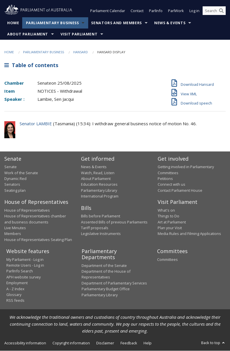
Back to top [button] (213, 342)
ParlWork (176, 11)
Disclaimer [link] (105, 343)
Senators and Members (116, 22)
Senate (10, 167)
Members (12, 233)
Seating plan (15, 190)
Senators (12, 184)
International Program (99, 196)
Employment (17, 283)
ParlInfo (156, 11)
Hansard (80, 52)
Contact (137, 11)
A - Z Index (15, 288)
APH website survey (23, 277)
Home (13, 22)
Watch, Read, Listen (97, 172)
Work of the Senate (21, 172)
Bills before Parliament (100, 216)
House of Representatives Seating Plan (38, 239)
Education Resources (99, 184)
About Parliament (27, 34)
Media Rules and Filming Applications (189, 233)
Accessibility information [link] (25, 343)
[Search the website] (214, 11)
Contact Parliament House (180, 190)
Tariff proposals (94, 227)
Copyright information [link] (71, 343)
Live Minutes (15, 227)
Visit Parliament (79, 34)
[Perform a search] (221, 11)
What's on (166, 210)
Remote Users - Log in (25, 265)
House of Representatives (27, 210)
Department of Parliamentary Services (114, 283)
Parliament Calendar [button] (107, 11)
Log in (194, 11)
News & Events (169, 22)
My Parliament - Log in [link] (25, 259)
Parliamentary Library (99, 190)
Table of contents (31, 65)
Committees (167, 259)
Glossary (13, 294)
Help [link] (148, 343)
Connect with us (171, 184)
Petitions (165, 178)
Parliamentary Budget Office (106, 289)
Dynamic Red (15, 178)
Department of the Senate (104, 265)
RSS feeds (15, 300)
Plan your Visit (170, 227)
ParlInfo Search (19, 271)
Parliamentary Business (52, 22)
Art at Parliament (172, 222)
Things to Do (168, 216)
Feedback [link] (128, 343)
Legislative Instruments (101, 233)
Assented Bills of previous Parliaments (114, 222)
